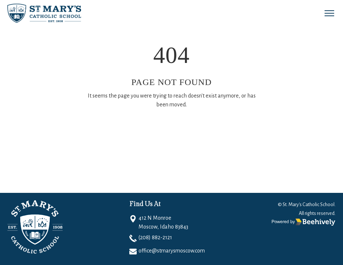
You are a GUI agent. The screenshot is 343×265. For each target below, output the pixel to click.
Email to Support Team (193, 126)
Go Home (134, 126)
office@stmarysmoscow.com (172, 251)
